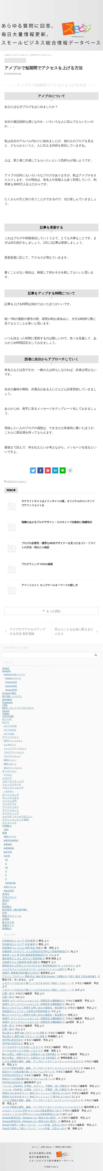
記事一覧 (7, 993)
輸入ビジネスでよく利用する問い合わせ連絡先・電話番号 (33, 1008)
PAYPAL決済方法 (11, 1040)
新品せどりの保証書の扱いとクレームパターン (27, 1071)
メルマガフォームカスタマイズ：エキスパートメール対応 (33, 969)
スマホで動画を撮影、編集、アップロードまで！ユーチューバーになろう (41, 1061)
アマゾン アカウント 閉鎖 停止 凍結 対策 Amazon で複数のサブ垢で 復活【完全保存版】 (49, 976)
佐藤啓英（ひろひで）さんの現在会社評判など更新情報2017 (34, 951)
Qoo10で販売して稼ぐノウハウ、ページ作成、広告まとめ (33, 1125)
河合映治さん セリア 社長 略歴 (18, 940)
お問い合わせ (46, 1147)
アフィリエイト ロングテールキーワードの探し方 (51, 585)
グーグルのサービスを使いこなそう (21, 1047)
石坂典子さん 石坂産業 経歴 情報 (19, 962)
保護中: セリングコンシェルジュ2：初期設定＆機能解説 (32, 1000)
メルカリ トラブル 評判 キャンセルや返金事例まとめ (30, 1110)
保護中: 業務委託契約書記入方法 (19, 973)
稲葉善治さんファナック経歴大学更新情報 (24, 1011)
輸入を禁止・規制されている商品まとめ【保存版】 (29, 1054)
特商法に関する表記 (63, 1147)
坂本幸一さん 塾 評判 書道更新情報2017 (23, 955)
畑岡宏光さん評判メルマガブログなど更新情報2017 (29, 965)
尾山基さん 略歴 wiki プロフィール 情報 (23, 1033)
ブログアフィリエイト (16, 481)
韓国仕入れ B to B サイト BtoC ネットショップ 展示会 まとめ (35, 1093)
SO (73, 1096)
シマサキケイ (68, 965)
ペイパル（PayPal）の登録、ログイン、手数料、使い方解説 (34, 1086)
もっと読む (53, 611)
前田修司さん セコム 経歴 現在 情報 (21, 948)
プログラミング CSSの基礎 (38, 564)
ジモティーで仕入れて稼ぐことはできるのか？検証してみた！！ (36, 983)
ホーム (34, 1147)
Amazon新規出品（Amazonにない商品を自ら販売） (30, 1117)
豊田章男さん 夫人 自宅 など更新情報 (22, 958)
